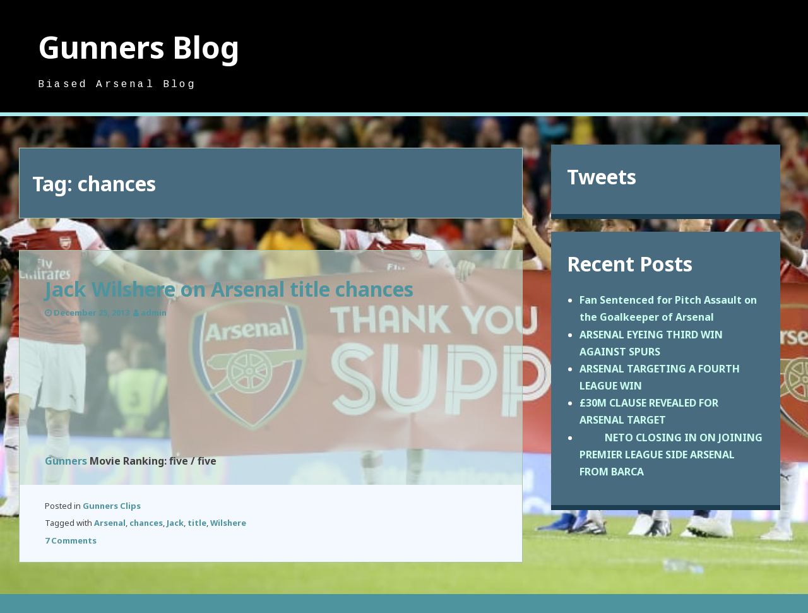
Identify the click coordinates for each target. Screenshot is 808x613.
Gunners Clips (112, 505)
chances (146, 522)
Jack (175, 522)
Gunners (66, 461)
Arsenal (110, 522)
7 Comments (71, 540)
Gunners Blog (139, 47)
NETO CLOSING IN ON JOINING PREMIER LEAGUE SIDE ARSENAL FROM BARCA (671, 455)
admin (154, 312)
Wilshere (228, 522)
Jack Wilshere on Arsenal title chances (229, 288)
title (196, 522)
